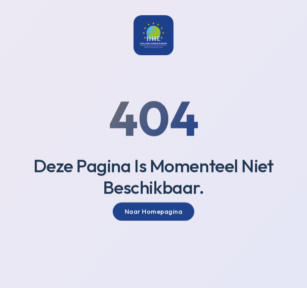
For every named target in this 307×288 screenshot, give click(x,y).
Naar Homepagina (154, 212)
